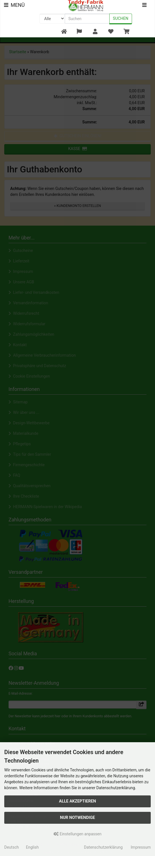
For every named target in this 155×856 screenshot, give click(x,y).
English (32, 847)
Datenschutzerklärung (103, 847)
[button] (79, 32)
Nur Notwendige (77, 817)
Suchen (120, 18)
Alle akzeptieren (77, 801)
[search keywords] (87, 18)
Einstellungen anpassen (78, 834)
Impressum (141, 847)
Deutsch (11, 847)
